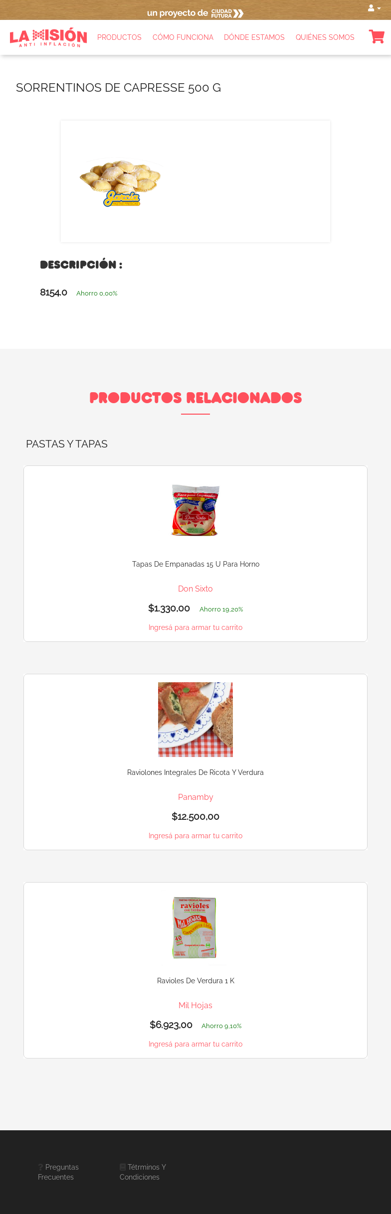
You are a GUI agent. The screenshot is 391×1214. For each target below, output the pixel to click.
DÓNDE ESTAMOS (254, 37)
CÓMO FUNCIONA (183, 37)
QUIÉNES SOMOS (325, 37)
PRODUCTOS (119, 37)
